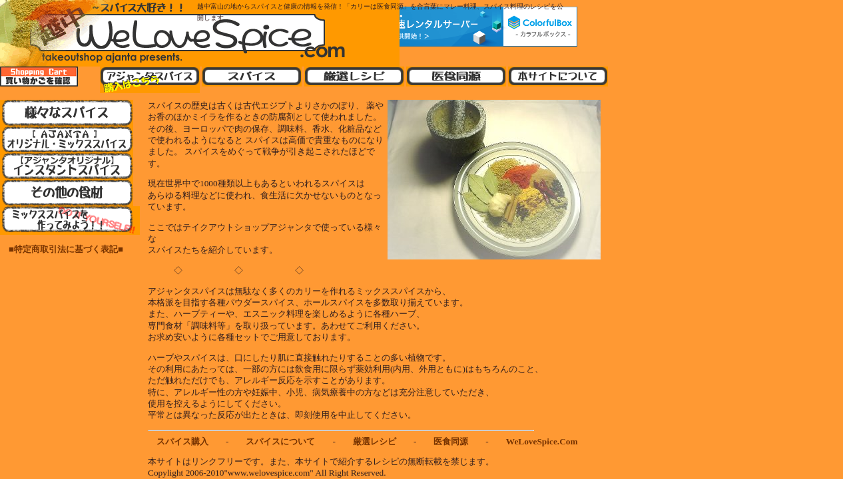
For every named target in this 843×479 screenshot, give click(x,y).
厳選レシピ (374, 441)
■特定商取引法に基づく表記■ (61, 249)
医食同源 (450, 441)
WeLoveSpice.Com (542, 441)
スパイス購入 (182, 441)
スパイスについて (280, 441)
